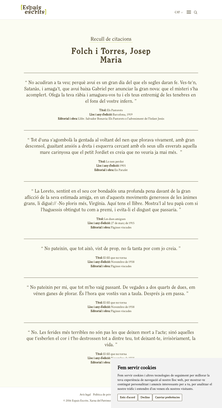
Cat (179, 12)
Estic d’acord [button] (127, 397)
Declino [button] (145, 397)
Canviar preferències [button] (167, 397)
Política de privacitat (105, 395)
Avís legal (85, 395)
